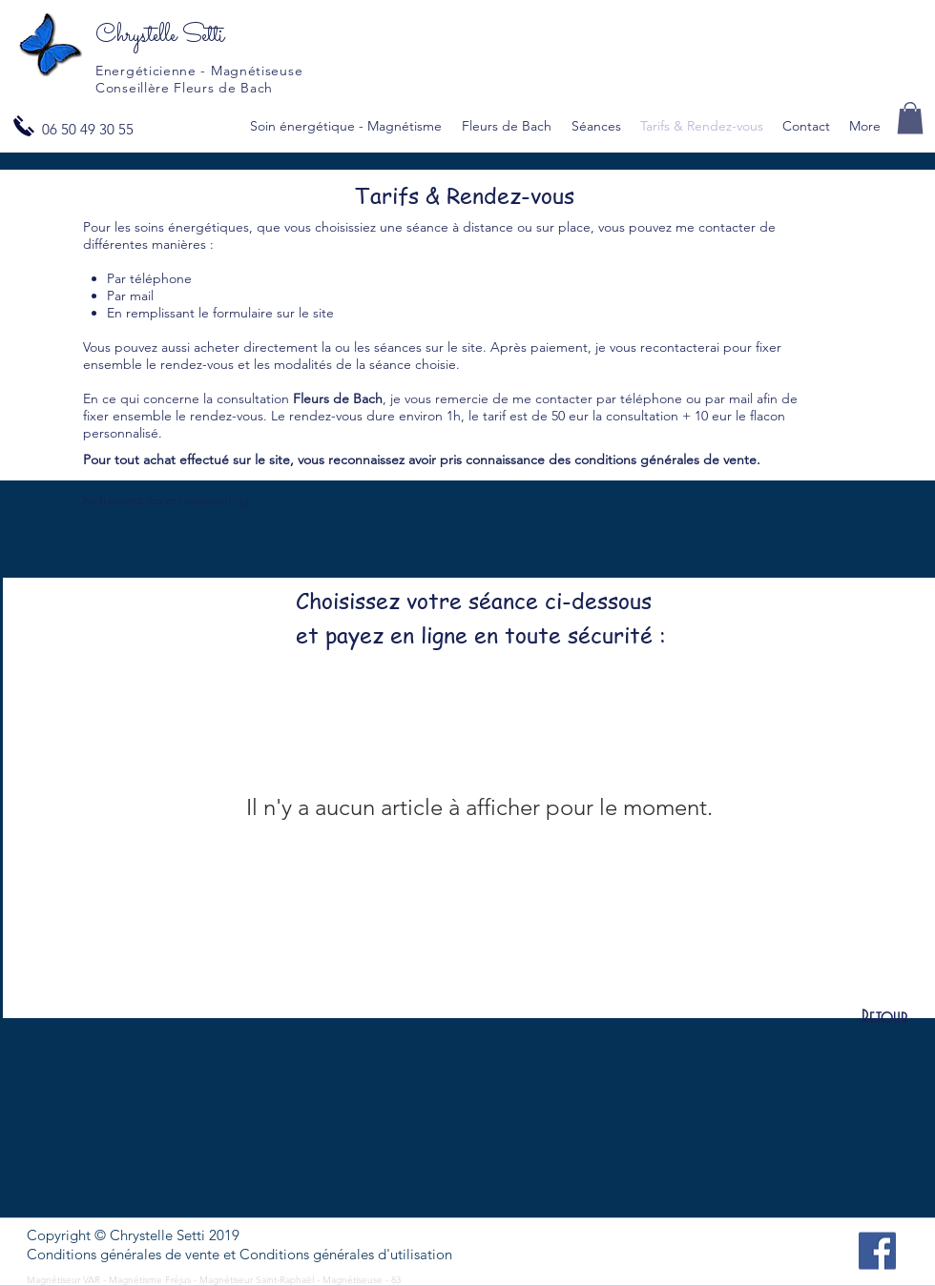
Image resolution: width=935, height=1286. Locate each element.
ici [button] (243, 499)
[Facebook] (877, 1251)
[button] (910, 117)
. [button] (85, 516)
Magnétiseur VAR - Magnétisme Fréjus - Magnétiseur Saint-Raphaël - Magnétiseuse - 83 (215, 1280)
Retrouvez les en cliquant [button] (160, 499)
